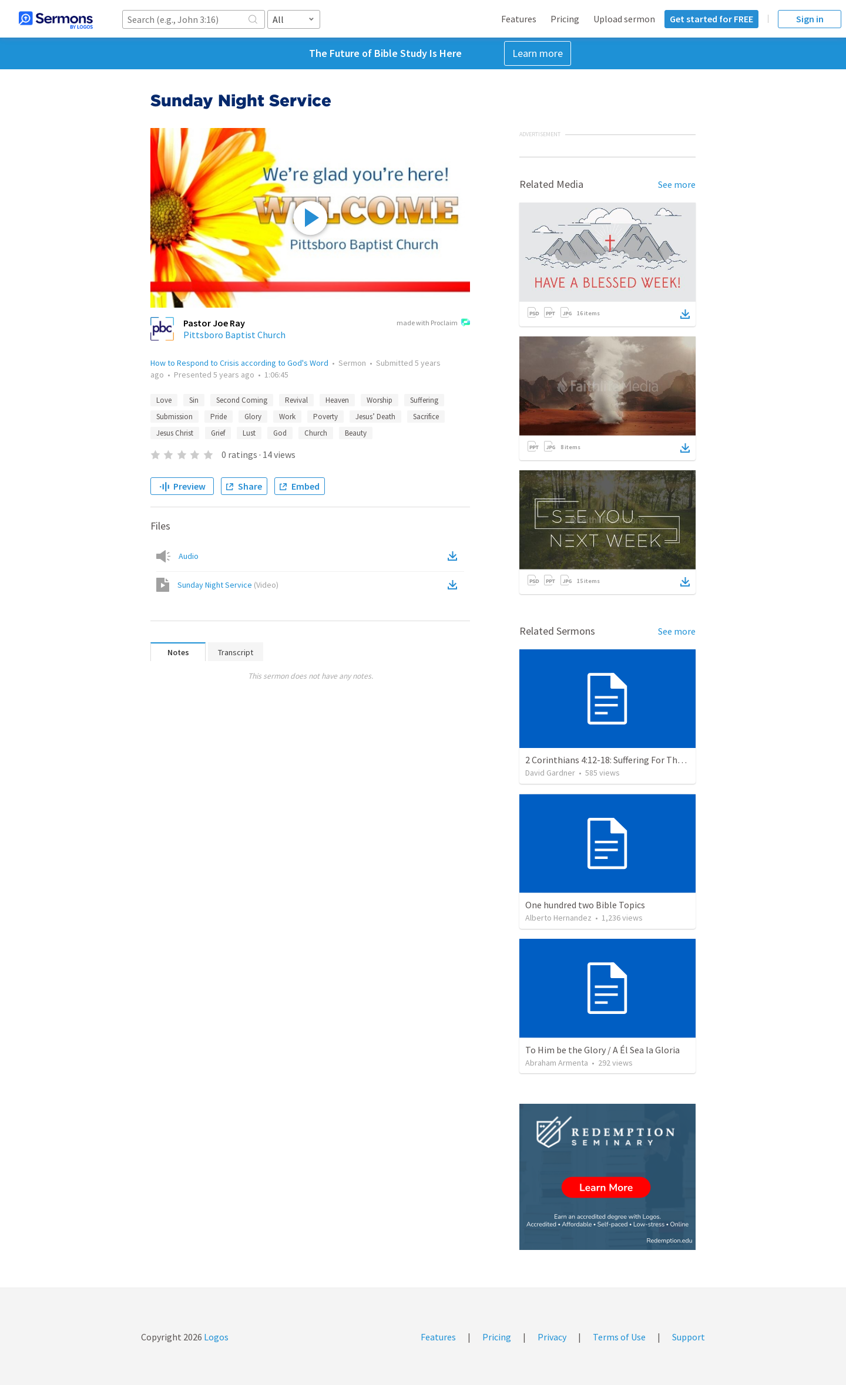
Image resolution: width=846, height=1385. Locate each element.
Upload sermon (624, 19)
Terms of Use (619, 1337)
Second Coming (241, 400)
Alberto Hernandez (558, 917)
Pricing (564, 19)
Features (518, 19)
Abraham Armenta (556, 1062)
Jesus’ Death (375, 417)
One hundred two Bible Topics (585, 905)
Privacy (552, 1337)
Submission (174, 417)
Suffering (424, 400)
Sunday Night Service (227, 584)
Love (164, 400)
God (280, 433)
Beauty (356, 433)
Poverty (325, 417)
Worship (379, 400)
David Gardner (550, 772)
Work (287, 417)
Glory (252, 417)
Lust (249, 433)
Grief (218, 433)
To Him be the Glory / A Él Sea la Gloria (602, 1050)
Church (315, 433)
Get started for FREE (711, 19)
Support (688, 1337)
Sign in (810, 19)
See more (677, 184)
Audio (189, 556)
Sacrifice (426, 417)
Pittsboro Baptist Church (234, 335)
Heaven (337, 400)
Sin (194, 400)
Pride (218, 417)
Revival (296, 400)
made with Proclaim (433, 323)
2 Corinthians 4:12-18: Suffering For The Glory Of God (630, 760)
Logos (215, 1337)
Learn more (537, 53)
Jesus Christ (174, 433)
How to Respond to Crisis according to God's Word (239, 363)
